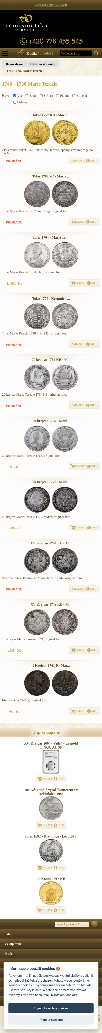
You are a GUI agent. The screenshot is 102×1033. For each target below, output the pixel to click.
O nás (8, 953)
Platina (63, 95)
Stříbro (46, 95)
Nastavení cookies (64, 995)
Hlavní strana (14, 64)
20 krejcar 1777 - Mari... (50, 482)
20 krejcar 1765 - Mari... (50, 421)
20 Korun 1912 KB (51, 879)
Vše (17, 95)
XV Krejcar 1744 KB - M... (51, 543)
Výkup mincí (13, 944)
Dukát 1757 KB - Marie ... (51, 115)
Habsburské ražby (43, 64)
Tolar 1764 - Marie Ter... (51, 237)
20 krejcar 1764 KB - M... (51, 360)
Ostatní (20, 102)
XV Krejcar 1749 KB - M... (51, 604)
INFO (93, 160)
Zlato (31, 95)
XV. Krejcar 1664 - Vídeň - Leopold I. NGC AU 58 (51, 745)
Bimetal (79, 95)
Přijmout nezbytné (51, 1019)
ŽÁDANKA (78, 160)
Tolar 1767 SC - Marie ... (51, 176)
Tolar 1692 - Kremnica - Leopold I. (51, 836)
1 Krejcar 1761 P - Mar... (51, 665)
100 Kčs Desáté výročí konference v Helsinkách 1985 (51, 792)
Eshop (8, 934)
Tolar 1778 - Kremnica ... (51, 298)
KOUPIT (81, 282)
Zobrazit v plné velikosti (51, 5)
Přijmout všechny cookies (51, 1008)
